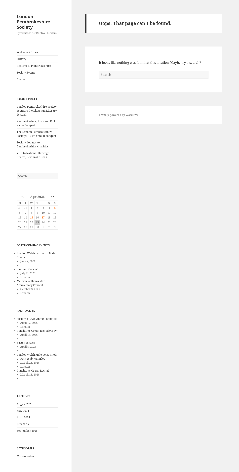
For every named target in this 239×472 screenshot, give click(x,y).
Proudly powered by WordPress (119, 115)
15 (31, 217)
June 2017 (23, 424)
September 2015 (27, 430)
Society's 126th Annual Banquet (37, 319)
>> (52, 196)
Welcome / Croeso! (28, 52)
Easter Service (26, 342)
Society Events (26, 72)
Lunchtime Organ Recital (33, 370)
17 (43, 217)
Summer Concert (27, 269)
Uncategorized (26, 456)
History (21, 59)
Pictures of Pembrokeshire (34, 66)
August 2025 (24, 404)
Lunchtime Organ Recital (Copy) (37, 331)
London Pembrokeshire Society (33, 21)
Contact (21, 79)
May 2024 (23, 411)
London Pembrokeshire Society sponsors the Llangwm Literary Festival (37, 110)
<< (22, 196)
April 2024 (23, 417)
